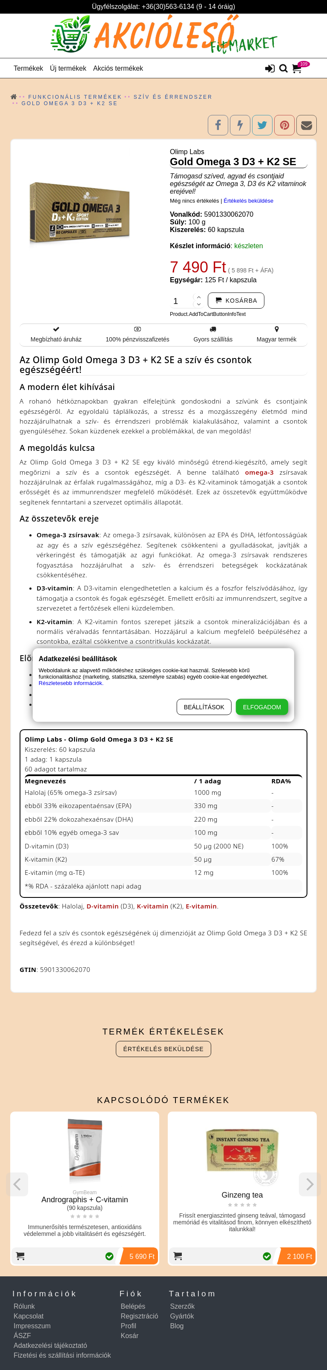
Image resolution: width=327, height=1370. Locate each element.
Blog (177, 1326)
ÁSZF (22, 1335)
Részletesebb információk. (71, 683)
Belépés (133, 1306)
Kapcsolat (28, 1316)
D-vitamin (102, 906)
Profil (128, 1326)
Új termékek (68, 68)
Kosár (130, 1335)
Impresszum (32, 1326)
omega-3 (259, 472)
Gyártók (182, 1316)
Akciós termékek (118, 68)
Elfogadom (262, 707)
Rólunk (24, 1306)
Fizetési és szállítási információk (62, 1355)
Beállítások (204, 707)
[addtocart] (236, 300)
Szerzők (182, 1306)
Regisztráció (139, 1316)
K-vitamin (153, 906)
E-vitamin (201, 906)
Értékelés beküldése (248, 201)
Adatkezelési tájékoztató (50, 1345)
